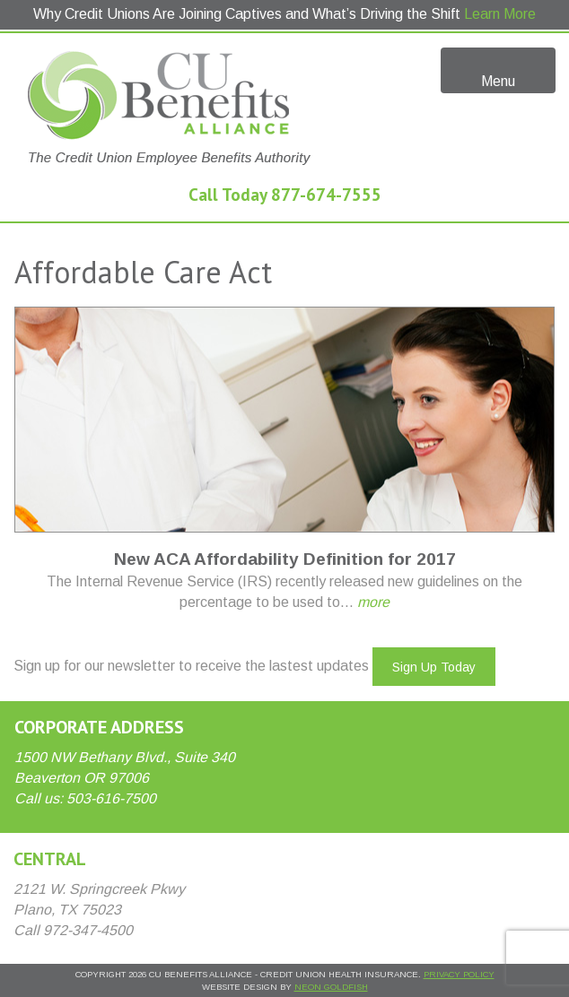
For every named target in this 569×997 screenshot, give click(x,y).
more (373, 602)
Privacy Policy (459, 974)
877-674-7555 (326, 194)
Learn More (500, 14)
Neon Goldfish (331, 987)
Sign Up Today (434, 667)
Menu (499, 68)
